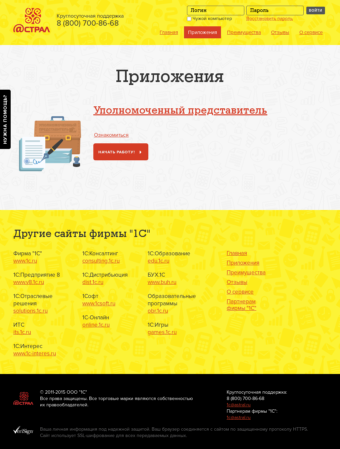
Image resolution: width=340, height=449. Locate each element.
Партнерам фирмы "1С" (241, 305)
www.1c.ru (25, 260)
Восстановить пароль (269, 19)
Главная (169, 32)
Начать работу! (121, 152)
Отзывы (280, 32)
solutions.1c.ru (30, 310)
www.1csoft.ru (98, 303)
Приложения (202, 32)
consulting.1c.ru (101, 260)
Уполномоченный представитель (180, 110)
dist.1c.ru (92, 282)
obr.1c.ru (158, 310)
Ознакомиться (111, 135)
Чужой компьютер (209, 18)
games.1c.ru (162, 332)
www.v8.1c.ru (28, 282)
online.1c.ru (96, 324)
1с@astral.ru (239, 405)
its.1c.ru (22, 332)
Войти (315, 10)
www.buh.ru (162, 282)
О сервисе (311, 32)
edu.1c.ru (158, 260)
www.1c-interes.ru (34, 353)
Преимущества (244, 32)
